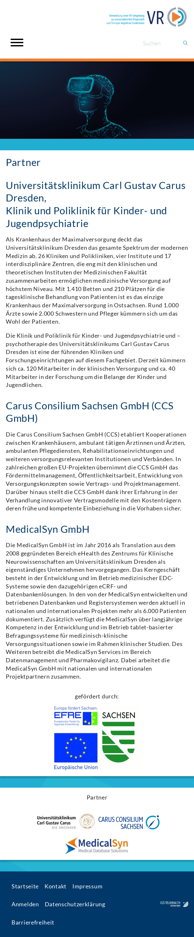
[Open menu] (17, 42)
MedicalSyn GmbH (48, 529)
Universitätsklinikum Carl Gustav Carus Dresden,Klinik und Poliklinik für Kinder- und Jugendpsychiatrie (96, 204)
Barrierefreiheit (33, 922)
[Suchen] (160, 43)
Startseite (25, 886)
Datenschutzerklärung (75, 904)
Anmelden (25, 904)
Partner (23, 162)
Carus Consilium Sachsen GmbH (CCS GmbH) (90, 412)
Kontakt (55, 886)
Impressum (87, 886)
